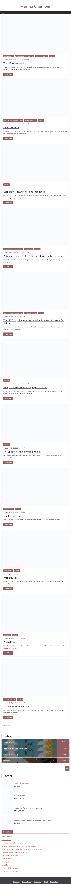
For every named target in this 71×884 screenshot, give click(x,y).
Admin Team (8, 59)
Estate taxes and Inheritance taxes (24, 56)
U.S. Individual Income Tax (17, 706)
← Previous (6, 725)
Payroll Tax (9, 642)
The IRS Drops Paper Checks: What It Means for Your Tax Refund (33, 322)
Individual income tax (41, 56)
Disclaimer (37, 882)
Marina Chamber (35, 6)
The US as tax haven (14, 63)
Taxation (52, 56)
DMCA (46, 882)
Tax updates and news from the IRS (22, 451)
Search (67, 768)
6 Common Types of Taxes (10, 871)
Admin (6, 316)
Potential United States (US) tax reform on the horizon (32, 256)
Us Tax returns (11, 127)
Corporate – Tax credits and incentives (24, 191)
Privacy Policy (26, 882)
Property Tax (10, 577)
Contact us (54, 882)
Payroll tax (7, 635)
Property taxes (29, 249)
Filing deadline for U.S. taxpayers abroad (25, 387)
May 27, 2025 (20, 786)
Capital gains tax (8, 56)
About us (16, 882)
